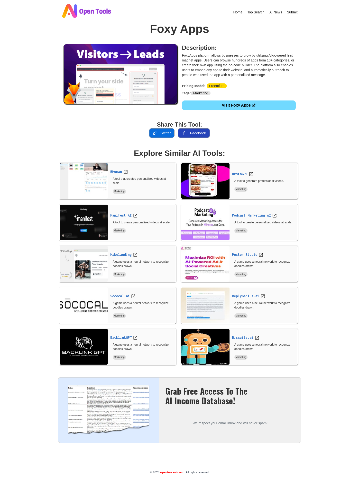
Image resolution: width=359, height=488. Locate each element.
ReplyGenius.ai (245, 296)
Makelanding (121, 254)
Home (237, 12)
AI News (275, 12)
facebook (194, 133)
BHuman (116, 171)
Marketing (200, 93)
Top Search (256, 12)
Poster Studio (244, 254)
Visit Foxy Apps (239, 105)
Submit (292, 12)
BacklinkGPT (121, 337)
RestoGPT (240, 174)
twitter (162, 133)
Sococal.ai (120, 296)
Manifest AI (121, 215)
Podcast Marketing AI (251, 215)
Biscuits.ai (242, 337)
